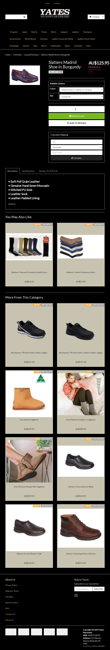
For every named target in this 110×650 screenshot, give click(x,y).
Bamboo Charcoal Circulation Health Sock (29, 272)
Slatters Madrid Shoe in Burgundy (55, 54)
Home (48, 3)
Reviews (48, 171)
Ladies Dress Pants (86, 39)
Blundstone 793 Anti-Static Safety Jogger (29, 352)
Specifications (28, 171)
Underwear (56, 45)
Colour (53, 88)
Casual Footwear (31, 54)
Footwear (87, 32)
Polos (44, 32)
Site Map (9, 597)
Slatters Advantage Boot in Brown (81, 553)
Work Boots (30, 39)
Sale (35, 45)
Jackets (75, 32)
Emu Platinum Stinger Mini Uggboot (29, 486)
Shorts (34, 32)
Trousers (14, 32)
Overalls (78, 45)
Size (51, 95)
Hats (88, 45)
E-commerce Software (91, 646)
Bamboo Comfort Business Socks (81, 272)
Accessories (15, 39)
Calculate (76, 158)
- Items (94, 17)
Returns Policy (11, 602)
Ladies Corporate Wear (62, 39)
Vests (67, 45)
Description (13, 171)
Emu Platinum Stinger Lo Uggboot (80, 419)
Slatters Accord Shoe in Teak (29, 553)
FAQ (7, 608)
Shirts (53, 32)
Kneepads (14, 45)
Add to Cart (76, 115)
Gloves (26, 45)
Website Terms (12, 591)
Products (57, 3)
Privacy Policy (11, 585)
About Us (9, 620)
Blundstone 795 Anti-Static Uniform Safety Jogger (81, 352)
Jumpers (64, 32)
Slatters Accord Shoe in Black (80, 486)
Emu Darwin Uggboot (29, 419)
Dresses (44, 39)
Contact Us (10, 614)
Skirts (44, 45)
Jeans (24, 32)
